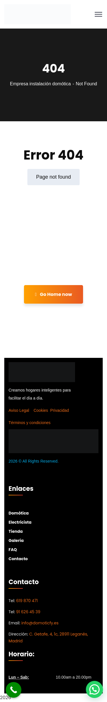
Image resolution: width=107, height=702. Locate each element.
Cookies (41, 410)
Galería (16, 540)
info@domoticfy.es (39, 623)
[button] (94, 689)
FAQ (13, 549)
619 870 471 (27, 601)
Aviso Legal (19, 410)
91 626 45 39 (28, 612)
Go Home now (53, 294)
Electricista (20, 522)
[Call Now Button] (13, 690)
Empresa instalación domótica (40, 83)
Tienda (16, 531)
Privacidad (59, 410)
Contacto (18, 559)
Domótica (19, 513)
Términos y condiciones (30, 422)
